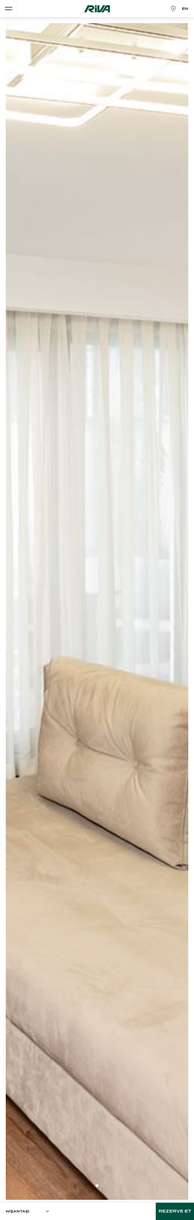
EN (185, 8)
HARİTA (172, 9)
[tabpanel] (97, 611)
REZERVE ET (175, 1211)
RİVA (97, 8)
